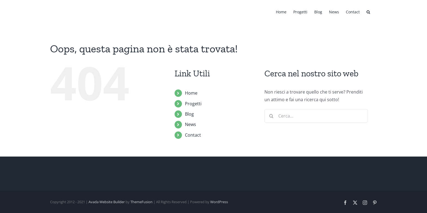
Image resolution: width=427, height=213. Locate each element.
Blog (189, 114)
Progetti (193, 104)
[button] (368, 11)
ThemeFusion (141, 201)
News (190, 124)
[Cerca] (271, 116)
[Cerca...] (316, 116)
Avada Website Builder (107, 201)
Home (191, 93)
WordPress (219, 201)
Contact (193, 135)
